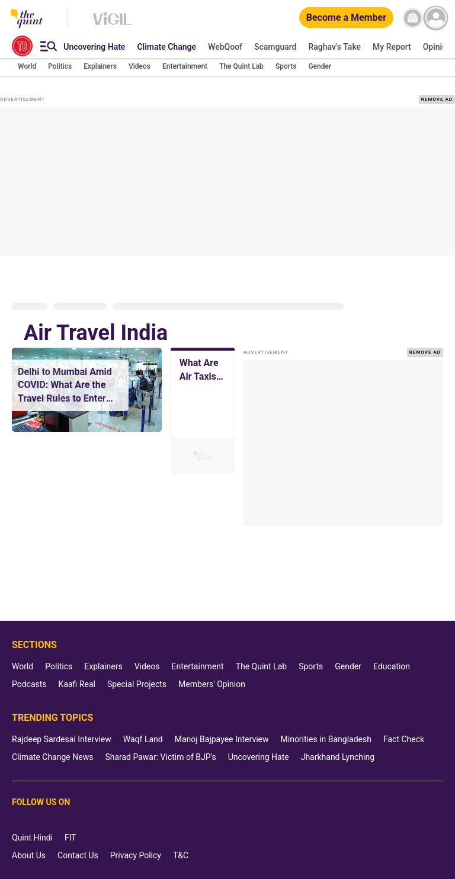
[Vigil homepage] (112, 24)
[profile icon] (435, 18)
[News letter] (412, 18)
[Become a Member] (346, 18)
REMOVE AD (437, 99)
